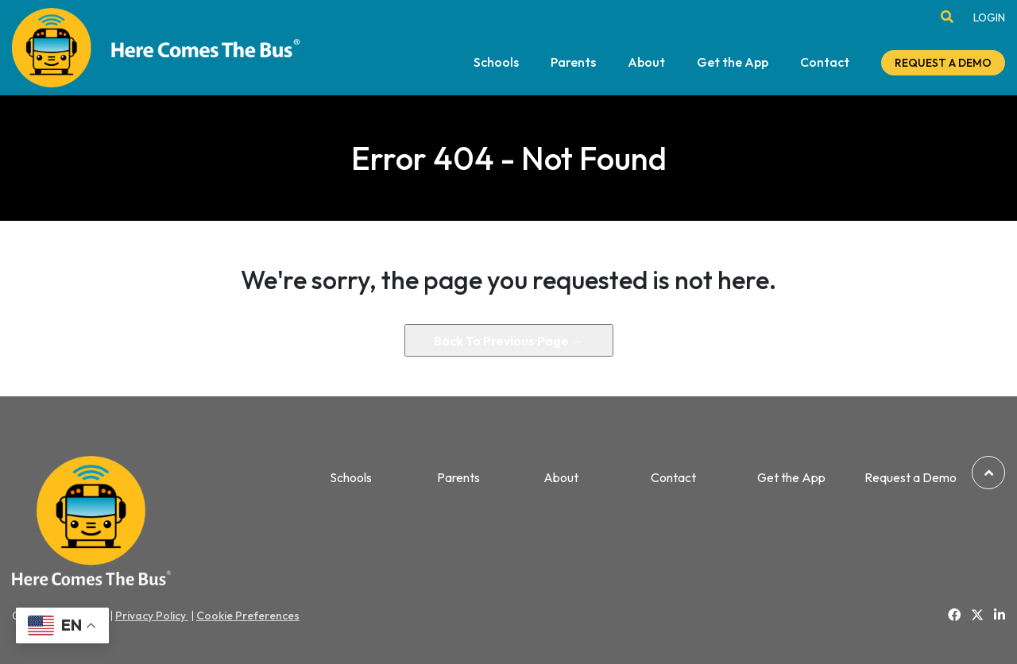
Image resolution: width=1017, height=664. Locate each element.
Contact (824, 63)
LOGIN (989, 17)
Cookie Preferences (248, 615)
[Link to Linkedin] (999, 614)
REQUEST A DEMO (943, 63)
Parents (573, 63)
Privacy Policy (151, 615)
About (646, 63)
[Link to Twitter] (977, 615)
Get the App (732, 63)
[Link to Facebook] (954, 614)
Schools (496, 63)
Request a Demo (910, 477)
